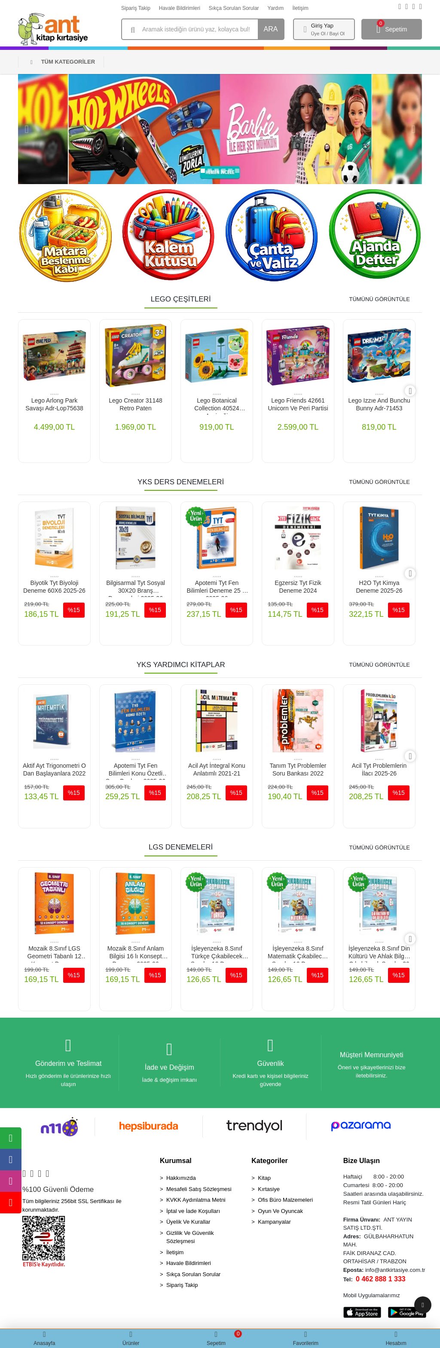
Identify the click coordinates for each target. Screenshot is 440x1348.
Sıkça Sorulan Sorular (234, 8)
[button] (26, 129)
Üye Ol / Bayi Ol (328, 33)
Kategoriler (269, 1162)
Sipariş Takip (135, 8)
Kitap (264, 1180)
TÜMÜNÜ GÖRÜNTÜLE (379, 299)
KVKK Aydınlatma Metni (196, 1202)
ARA (271, 29)
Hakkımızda (181, 1180)
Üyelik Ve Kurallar (188, 1224)
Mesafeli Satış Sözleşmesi (199, 1191)
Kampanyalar (274, 1224)
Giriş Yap (322, 25)
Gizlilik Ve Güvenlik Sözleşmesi (190, 1239)
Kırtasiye (269, 1191)
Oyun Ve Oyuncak (280, 1213)
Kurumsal (176, 1162)
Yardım (276, 8)
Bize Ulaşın (361, 1162)
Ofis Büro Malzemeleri (285, 1202)
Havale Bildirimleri (179, 8)
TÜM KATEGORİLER (63, 61)
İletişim (300, 8)
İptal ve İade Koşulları (193, 1213)
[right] (415, 391)
